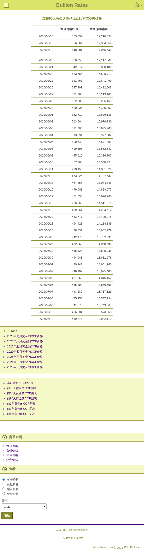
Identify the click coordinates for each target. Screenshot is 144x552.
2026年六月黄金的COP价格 (25, 341)
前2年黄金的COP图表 (21, 408)
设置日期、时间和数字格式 (72, 530)
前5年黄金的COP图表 (21, 413)
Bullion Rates (72, 5)
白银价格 (12, 450)
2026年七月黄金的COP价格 (25, 336)
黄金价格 (12, 446)
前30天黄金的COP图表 (22, 388)
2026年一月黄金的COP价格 (25, 367)
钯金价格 (12, 459)
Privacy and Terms (72, 537)
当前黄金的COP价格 (20, 383)
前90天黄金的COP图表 (22, 398)
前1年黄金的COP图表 (21, 403)
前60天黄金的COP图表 (22, 393)
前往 (7, 515)
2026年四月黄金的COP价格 (25, 351)
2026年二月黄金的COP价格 (25, 362)
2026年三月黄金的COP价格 (25, 356)
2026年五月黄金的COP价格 (25, 346)
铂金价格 (12, 455)
